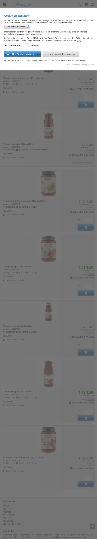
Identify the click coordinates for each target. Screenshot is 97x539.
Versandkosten (9, 515)
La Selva (8, 88)
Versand (91, 86)
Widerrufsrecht (9, 512)
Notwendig (13, 45)
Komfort (32, 45)
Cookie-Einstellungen (12, 524)
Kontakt (6, 506)
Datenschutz (8, 521)
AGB (5, 509)
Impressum (7, 518)
